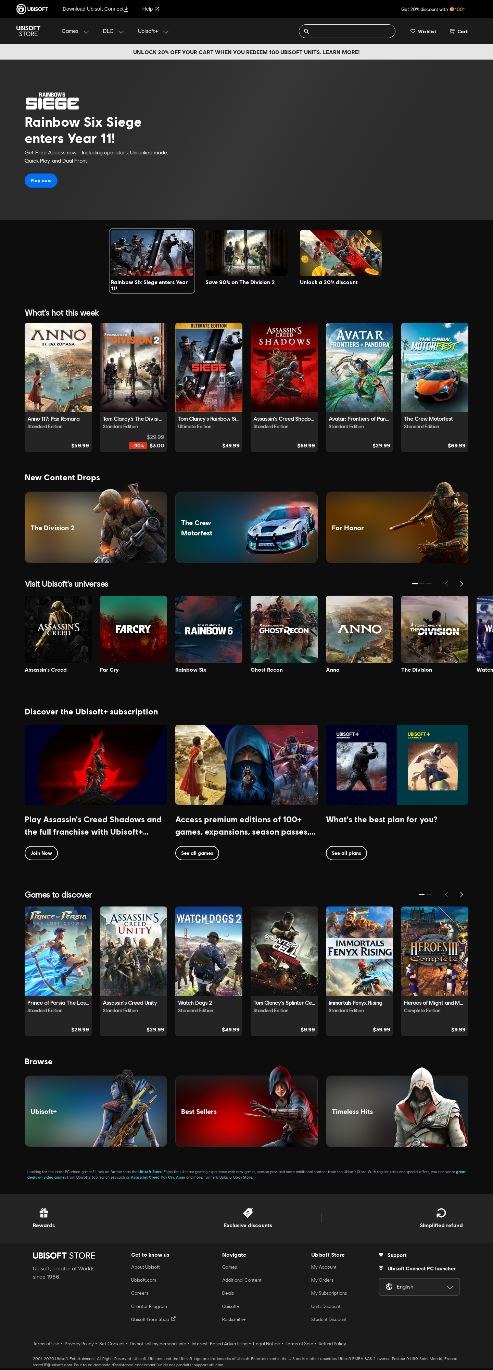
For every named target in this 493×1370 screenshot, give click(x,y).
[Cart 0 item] (458, 31)
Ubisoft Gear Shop (153, 1321)
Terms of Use (46, 1345)
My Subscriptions (329, 1295)
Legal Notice (266, 1345)
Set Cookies (111, 1345)
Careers (139, 1295)
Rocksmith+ (234, 1321)
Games (229, 1268)
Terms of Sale (299, 1345)
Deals (228, 1295)
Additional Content (242, 1282)
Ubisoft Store (150, 1173)
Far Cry (167, 1179)
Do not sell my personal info (158, 1345)
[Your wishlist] (423, 31)
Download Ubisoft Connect (96, 9)
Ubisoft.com (143, 1282)
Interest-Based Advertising (220, 1345)
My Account (324, 1268)
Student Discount (329, 1321)
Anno (180, 1179)
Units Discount (326, 1308)
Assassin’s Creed (145, 1179)
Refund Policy (332, 1345)
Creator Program (149, 1308)
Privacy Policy (79, 1345)
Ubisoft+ (231, 1308)
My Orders (322, 1282)
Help (151, 9)
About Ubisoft (145, 1268)
